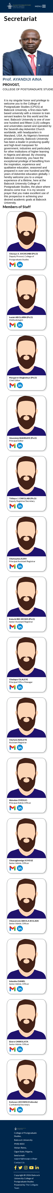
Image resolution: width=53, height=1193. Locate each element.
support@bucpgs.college (25, 1135)
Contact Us (19, 1139)
